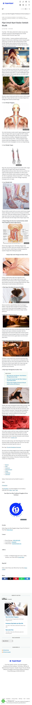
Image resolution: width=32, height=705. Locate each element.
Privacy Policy (14, 698)
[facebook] (5, 578)
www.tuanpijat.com (23, 519)
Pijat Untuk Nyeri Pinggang (12, 617)
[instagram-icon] (20, 1)
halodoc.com (14, 437)
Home (3, 698)
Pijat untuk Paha (9, 630)
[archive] (7, 641)
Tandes (6, 471)
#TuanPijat (6, 488)
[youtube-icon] (20, 5)
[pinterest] (16, 578)
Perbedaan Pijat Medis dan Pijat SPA (14, 623)
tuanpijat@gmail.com (16, 543)
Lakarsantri (7, 474)
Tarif (24, 698)
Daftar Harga (9, 529)
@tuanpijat (4, 485)
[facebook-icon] (26, 1)
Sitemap (20, 698)
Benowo (7, 464)
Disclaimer (8, 698)
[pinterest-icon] (23, 5)
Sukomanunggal (8, 469)
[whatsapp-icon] (26, 5)
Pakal (6, 466)
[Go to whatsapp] (3, 701)
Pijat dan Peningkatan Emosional (14, 447)
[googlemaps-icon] (29, 5)
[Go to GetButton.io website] (3, 703)
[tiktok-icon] (23, 1)
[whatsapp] (21, 578)
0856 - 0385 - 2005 (14, 490)
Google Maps (21, 557)
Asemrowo (7, 468)
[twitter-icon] (29, 1)
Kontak (28, 698)
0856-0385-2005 (16, 540)
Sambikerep (7, 472)
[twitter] (10, 578)
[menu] (3, 9)
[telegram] (27, 578)
